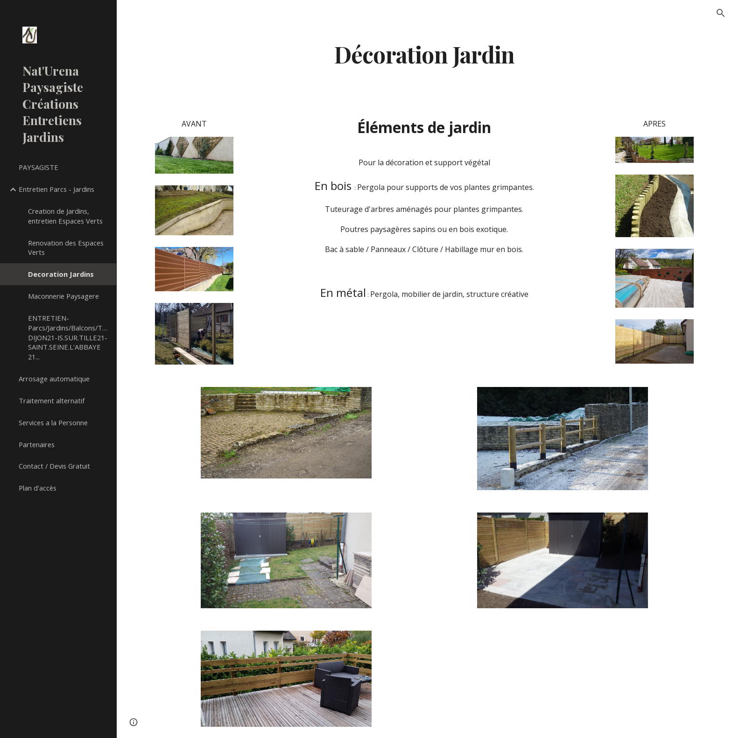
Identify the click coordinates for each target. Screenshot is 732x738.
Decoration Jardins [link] (61, 274)
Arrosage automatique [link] (54, 378)
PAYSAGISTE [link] (38, 167)
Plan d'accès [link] (37, 487)
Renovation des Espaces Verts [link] (66, 247)
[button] (721, 13)
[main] (424, 53)
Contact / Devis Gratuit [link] (54, 466)
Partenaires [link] (37, 444)
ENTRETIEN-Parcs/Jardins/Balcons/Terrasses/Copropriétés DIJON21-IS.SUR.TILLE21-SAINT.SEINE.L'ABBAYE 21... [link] (69, 337)
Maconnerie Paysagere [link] (63, 296)
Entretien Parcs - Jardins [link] (56, 189)
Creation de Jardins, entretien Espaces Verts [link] (65, 215)
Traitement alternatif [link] (51, 400)
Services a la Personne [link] (53, 422)
